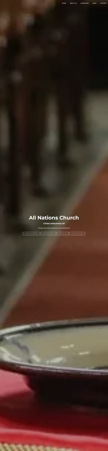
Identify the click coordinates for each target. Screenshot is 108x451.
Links (94, 3)
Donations (85, 3)
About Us (73, 3)
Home (64, 3)
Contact (103, 3)
